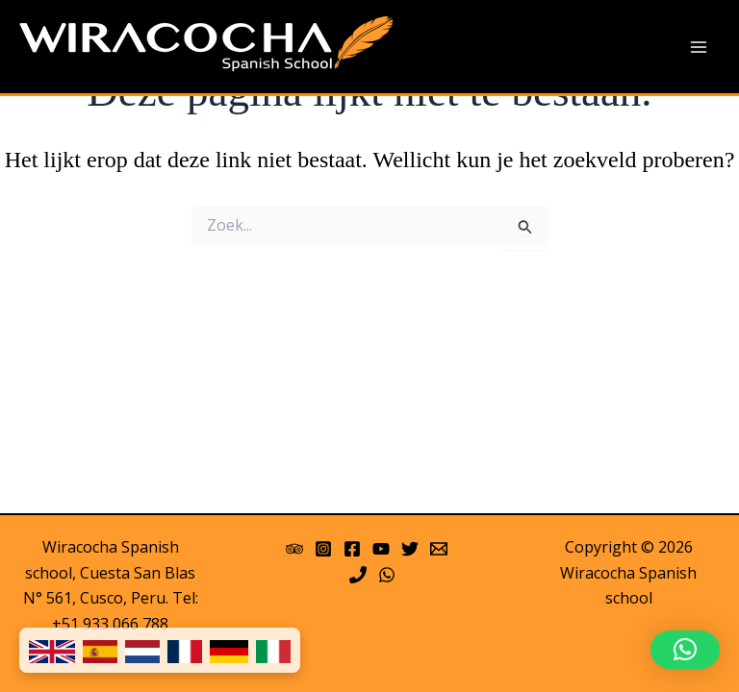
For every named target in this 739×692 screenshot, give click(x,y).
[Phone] (358, 574)
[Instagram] (323, 548)
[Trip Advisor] (294, 548)
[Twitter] (410, 548)
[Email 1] (438, 548)
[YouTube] (381, 548)
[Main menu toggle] (698, 47)
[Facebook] (352, 548)
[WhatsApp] (386, 574)
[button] (685, 649)
